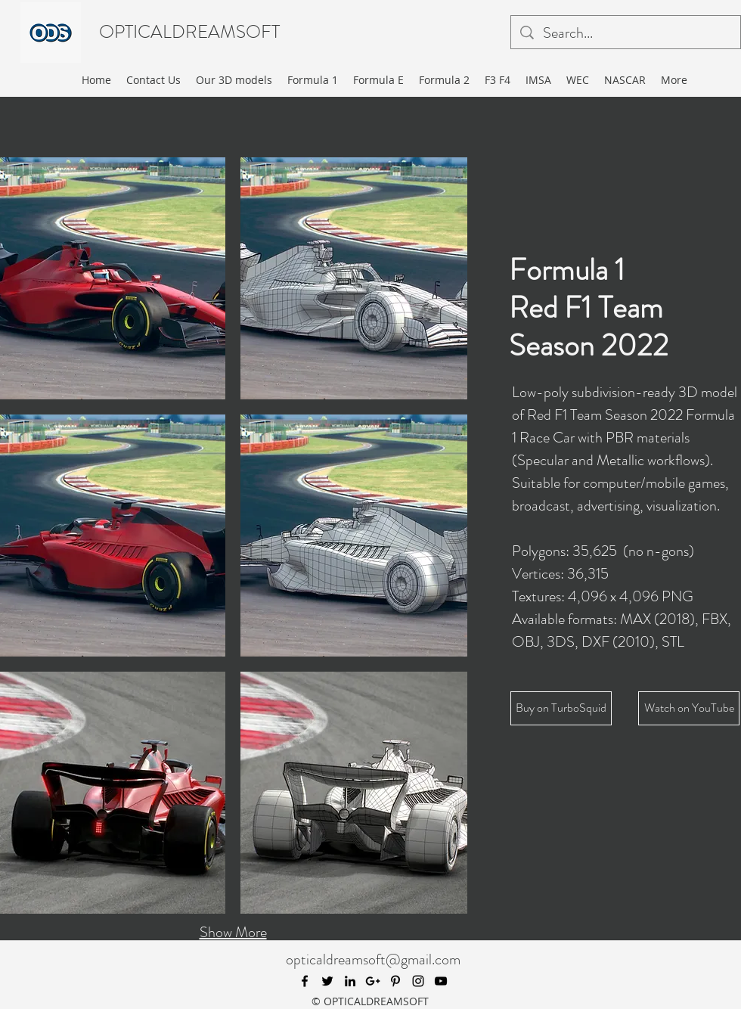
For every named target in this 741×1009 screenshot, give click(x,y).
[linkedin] (350, 981)
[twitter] (327, 981)
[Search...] (625, 33)
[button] (353, 278)
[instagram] (418, 981)
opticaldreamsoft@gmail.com (373, 959)
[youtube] (440, 981)
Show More (233, 932)
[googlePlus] (372, 981)
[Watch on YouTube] (688, 708)
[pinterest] (395, 981)
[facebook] (304, 981)
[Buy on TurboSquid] (561, 708)
